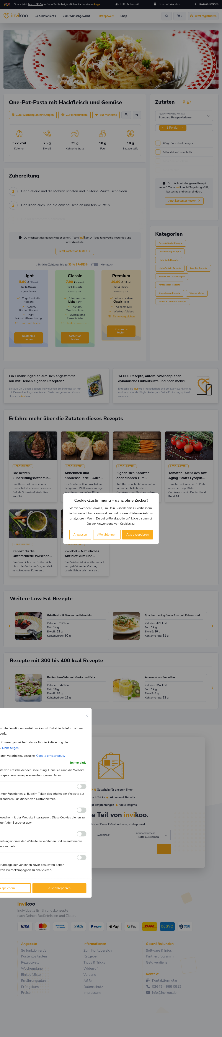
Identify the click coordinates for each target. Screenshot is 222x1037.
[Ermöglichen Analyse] (82, 810)
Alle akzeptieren (137, 535)
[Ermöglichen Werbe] (82, 857)
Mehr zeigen (10, 748)
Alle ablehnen (106, 535)
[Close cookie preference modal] (87, 715)
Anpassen (80, 535)
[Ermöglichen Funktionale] (82, 786)
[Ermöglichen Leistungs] (82, 833)
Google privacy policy (50, 755)
